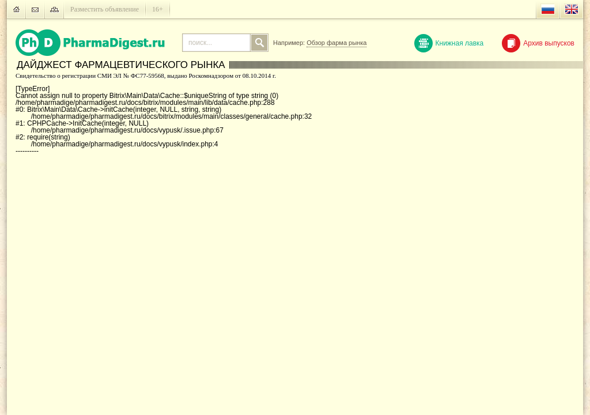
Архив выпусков (538, 43)
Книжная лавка (449, 43)
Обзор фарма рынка (336, 42)
